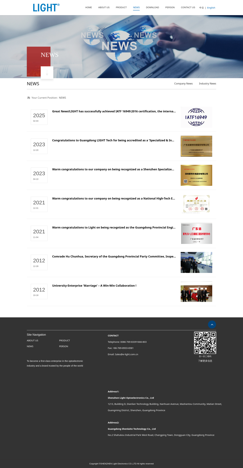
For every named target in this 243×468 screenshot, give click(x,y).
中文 (201, 7)
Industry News (207, 83)
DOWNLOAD (152, 7)
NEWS (136, 7)
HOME (88, 7)
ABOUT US (104, 7)
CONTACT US (188, 7)
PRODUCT (121, 7)
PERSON (170, 7)
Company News (183, 83)
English (211, 7)
